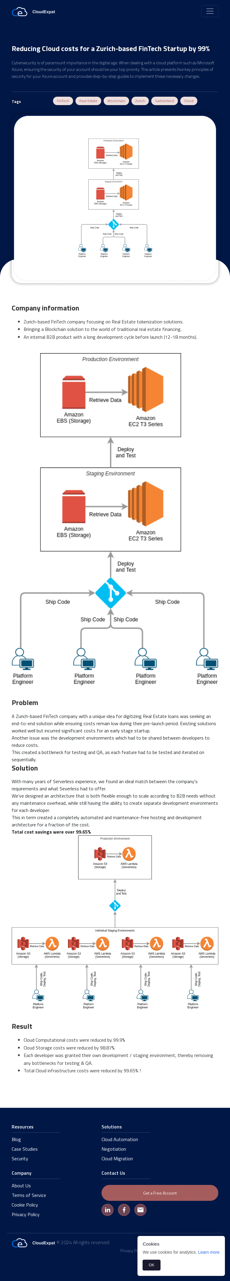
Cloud (188, 101)
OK (151, 1265)
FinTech (63, 101)
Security (20, 1158)
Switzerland (164, 101)
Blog (16, 1139)
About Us (21, 1185)
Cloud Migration (117, 1158)
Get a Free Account (160, 1193)
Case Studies (25, 1148)
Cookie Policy (25, 1204)
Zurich (140, 101)
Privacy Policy (26, 1214)
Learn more (209, 1252)
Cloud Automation (120, 1139)
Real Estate (88, 101)
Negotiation (114, 1148)
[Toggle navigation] (210, 11)
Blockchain (116, 101)
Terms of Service (29, 1195)
